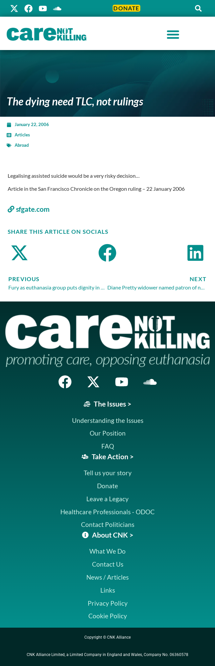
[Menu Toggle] (173, 34)
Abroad (22, 145)
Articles (22, 134)
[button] (198, 8)
